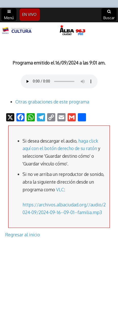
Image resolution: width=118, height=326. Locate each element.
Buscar (109, 14)
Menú (9, 14)
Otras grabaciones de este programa (52, 101)
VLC (60, 189)
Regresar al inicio (22, 234)
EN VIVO (29, 14)
